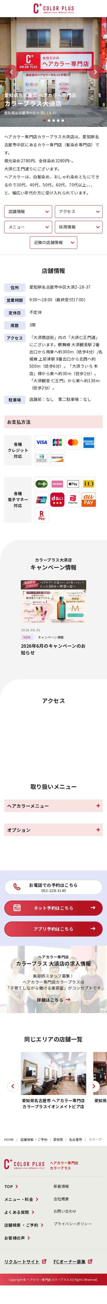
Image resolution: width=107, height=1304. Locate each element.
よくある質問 (16, 1212)
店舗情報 (17, 211)
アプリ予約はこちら (54, 929)
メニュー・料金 (18, 1199)
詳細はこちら (50, 1000)
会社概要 (61, 1198)
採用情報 (67, 227)
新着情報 (61, 1186)
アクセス (67, 211)
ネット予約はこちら (54, 908)
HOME (9, 1139)
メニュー (17, 227)
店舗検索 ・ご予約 (34, 1139)
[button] (11, 72)
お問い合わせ (65, 1211)
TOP (8, 1186)
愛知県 (58, 1139)
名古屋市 (75, 1139)
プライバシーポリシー (73, 1223)
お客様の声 (14, 1238)
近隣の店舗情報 (48, 242)
